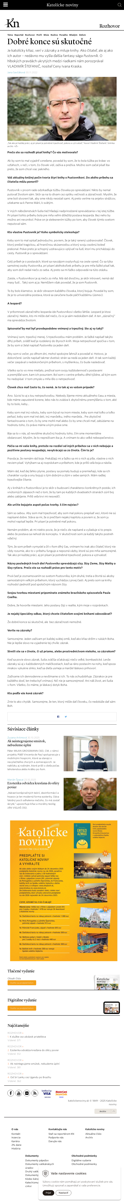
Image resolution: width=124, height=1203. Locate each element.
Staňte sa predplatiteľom (22, 983)
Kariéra (16, 1141)
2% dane (16, 1145)
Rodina (54, 35)
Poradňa (63, 35)
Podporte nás (56, 1137)
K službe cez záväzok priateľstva (28, 1036)
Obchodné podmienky (84, 1164)
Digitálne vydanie (81, 1160)
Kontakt (16, 1134)
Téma (10, 35)
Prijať (48, 1192)
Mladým (73, 35)
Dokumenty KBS (34, 1175)
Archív (102, 1111)
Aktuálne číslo (93, 1134)
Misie (46, 35)
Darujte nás (55, 1141)
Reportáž (19, 35)
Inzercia (16, 1137)
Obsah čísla (14, 978)
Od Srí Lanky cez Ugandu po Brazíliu (30, 1077)
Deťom (82, 35)
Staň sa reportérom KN (61, 1134)
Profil (39, 35)
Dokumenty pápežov (37, 1160)
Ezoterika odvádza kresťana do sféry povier (34, 1050)
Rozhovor (30, 35)
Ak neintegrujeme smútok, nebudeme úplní (35, 1063)
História (16, 1148)
